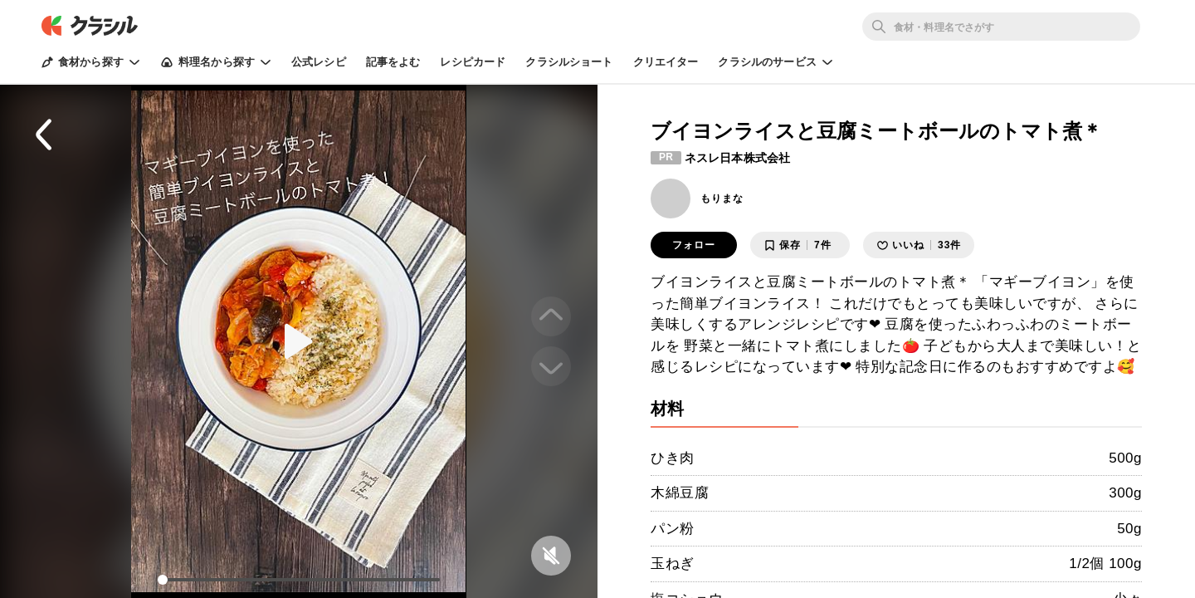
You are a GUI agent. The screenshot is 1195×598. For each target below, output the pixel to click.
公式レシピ (318, 62)
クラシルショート (568, 62)
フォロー (693, 245)
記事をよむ (393, 62)
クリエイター (666, 62)
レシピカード (472, 62)
